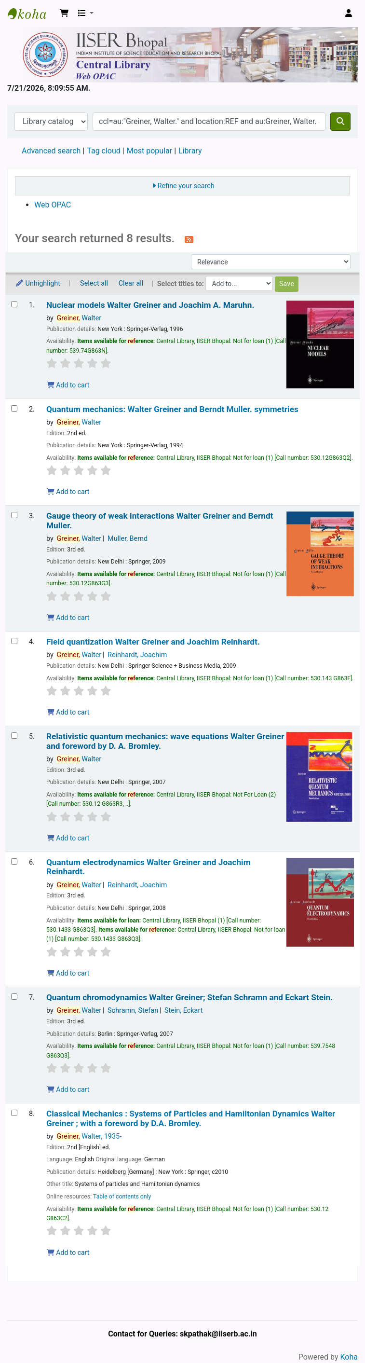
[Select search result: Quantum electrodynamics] (14, 861)
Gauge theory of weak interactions (159, 520)
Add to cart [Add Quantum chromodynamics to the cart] (68, 1089)
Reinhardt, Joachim (137, 655)
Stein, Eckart (183, 1010)
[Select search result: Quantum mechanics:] (14, 408)
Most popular (149, 150)
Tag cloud (104, 150)
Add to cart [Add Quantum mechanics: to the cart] (68, 492)
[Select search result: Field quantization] (14, 641)
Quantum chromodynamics (189, 997)
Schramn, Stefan (133, 1010)
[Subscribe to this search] (189, 239)
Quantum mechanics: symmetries (172, 409)
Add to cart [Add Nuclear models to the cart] (68, 385)
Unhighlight (37, 283)
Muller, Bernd (128, 539)
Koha (349, 1357)
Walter (78, 318)
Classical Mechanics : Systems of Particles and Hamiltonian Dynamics (191, 1118)
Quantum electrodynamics (148, 867)
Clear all (131, 283)
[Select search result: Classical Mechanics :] (14, 1113)
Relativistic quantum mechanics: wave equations (165, 741)
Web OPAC (52, 204)
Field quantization (153, 642)
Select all (94, 283)
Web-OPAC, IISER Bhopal (32, 13)
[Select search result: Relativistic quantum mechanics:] (14, 735)
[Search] (340, 121)
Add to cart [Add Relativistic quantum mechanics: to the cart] (68, 838)
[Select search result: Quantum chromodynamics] (14, 996)
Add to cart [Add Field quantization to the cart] (68, 712)
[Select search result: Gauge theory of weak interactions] (14, 515)
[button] (64, 13)
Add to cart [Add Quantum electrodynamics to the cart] (68, 973)
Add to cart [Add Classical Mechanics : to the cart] (68, 1252)
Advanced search (51, 150)
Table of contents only (122, 1196)
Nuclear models (150, 305)
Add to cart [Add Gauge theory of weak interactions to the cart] (68, 617)
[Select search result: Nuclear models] (14, 304)
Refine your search (186, 186)
